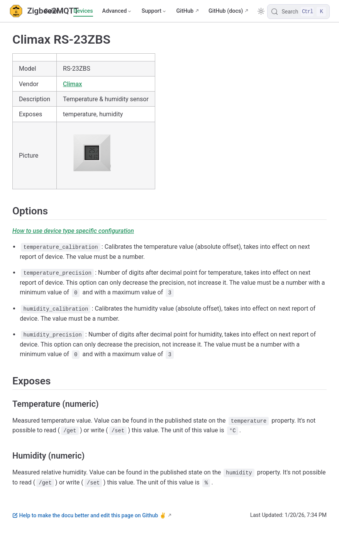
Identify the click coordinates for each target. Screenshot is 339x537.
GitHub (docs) (225, 11)
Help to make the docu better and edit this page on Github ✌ (89, 515)
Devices (83, 11)
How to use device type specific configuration (73, 231)
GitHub (184, 11)
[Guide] (54, 11)
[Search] (298, 11)
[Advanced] (117, 11)
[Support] (154, 11)
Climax (72, 84)
